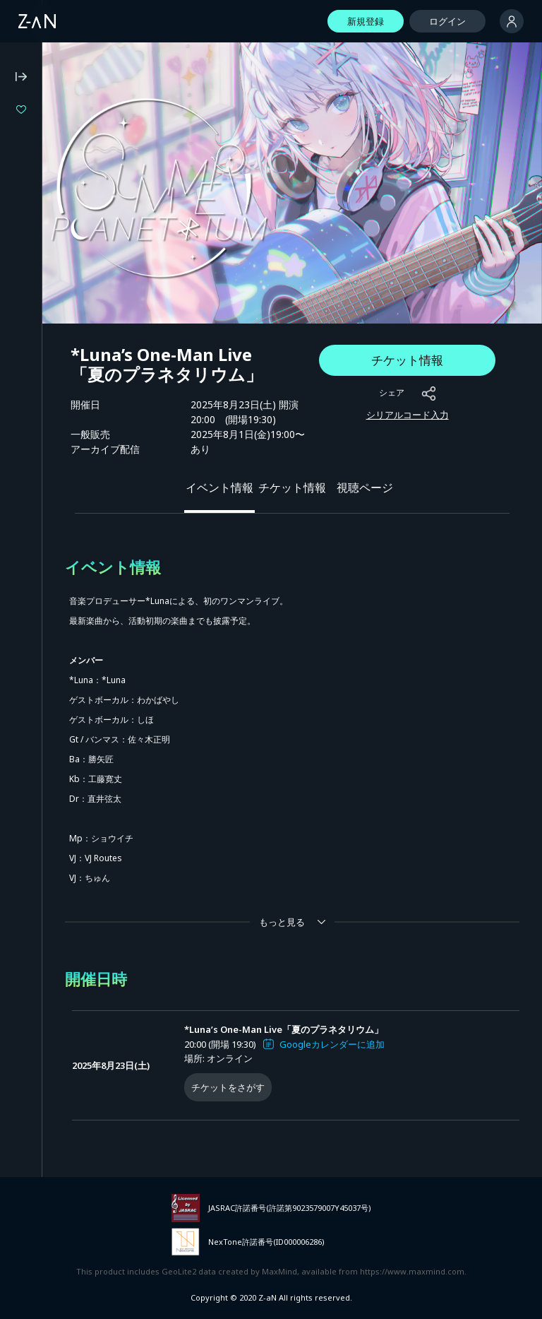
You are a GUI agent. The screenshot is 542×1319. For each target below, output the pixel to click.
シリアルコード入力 (407, 414)
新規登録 (365, 21)
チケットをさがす (228, 1087)
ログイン (447, 21)
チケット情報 (407, 360)
